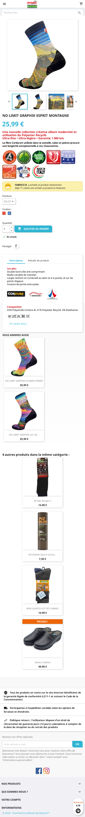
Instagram (46, 771)
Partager (16, 246)
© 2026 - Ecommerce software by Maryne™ (25, 812)
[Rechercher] (42, 12)
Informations (11, 807)
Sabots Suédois (43, 662)
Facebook (39, 771)
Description (16, 260)
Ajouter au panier (33, 229)
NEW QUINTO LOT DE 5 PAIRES (42, 608)
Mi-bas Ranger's (42, 500)
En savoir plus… (19, 323)
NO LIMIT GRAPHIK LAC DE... (24, 434)
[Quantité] (6, 228)
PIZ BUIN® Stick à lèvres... (42, 554)
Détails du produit (38, 260)
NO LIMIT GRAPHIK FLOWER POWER (24, 380)
